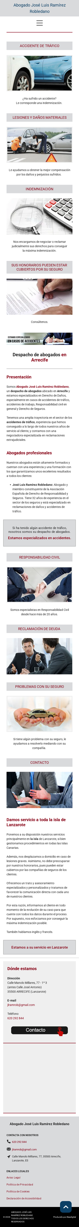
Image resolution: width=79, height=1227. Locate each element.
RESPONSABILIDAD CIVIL (39, 557)
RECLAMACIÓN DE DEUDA (39, 629)
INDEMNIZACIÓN (39, 189)
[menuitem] (39, 1177)
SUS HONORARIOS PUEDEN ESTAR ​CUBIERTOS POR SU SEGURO (39, 267)
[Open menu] (39, 23)
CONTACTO (39, 762)
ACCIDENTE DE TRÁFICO (39, 46)
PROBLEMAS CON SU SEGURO (39, 686)
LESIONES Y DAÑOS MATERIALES (40, 117)
